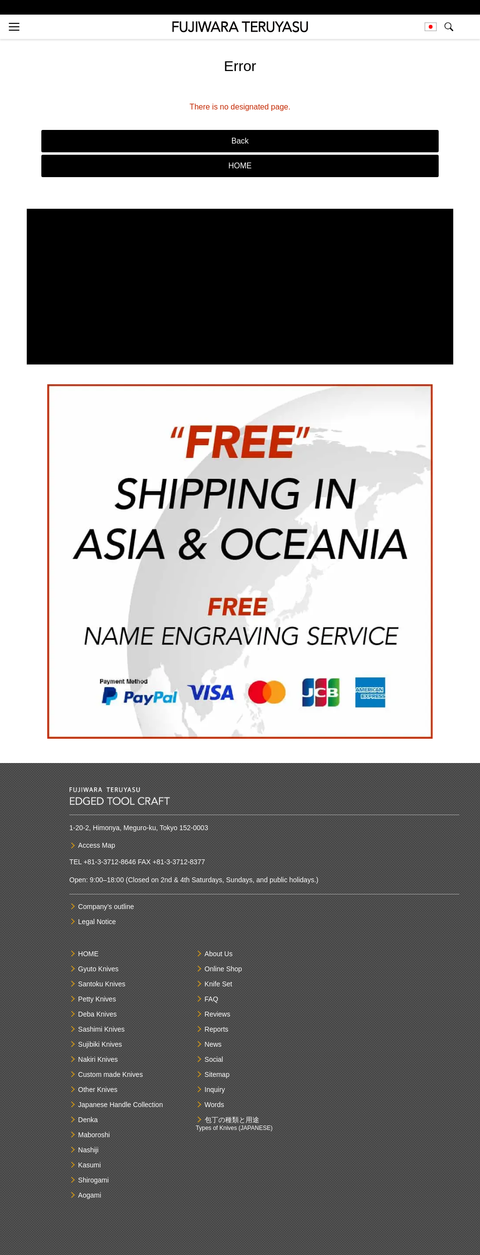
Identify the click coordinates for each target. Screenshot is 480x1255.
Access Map (96, 845)
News (213, 1044)
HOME (240, 166)
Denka (88, 1120)
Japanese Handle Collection (120, 1105)
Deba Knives (97, 1014)
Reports (217, 1029)
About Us (219, 954)
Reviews (218, 1014)
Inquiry (215, 1089)
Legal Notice (97, 922)
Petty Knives (97, 999)
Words (214, 1105)
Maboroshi (94, 1135)
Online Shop (223, 969)
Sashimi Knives (101, 1029)
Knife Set (218, 984)
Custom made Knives (110, 1074)
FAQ (211, 999)
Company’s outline (106, 906)
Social (214, 1059)
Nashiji (88, 1150)
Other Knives (98, 1089)
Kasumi (89, 1165)
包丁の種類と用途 (232, 1120)
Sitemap (217, 1074)
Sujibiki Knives (100, 1044)
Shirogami (93, 1180)
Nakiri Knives (98, 1059)
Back (240, 141)
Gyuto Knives (98, 969)
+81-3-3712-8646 (110, 862)
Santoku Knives (101, 984)
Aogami (89, 1195)
